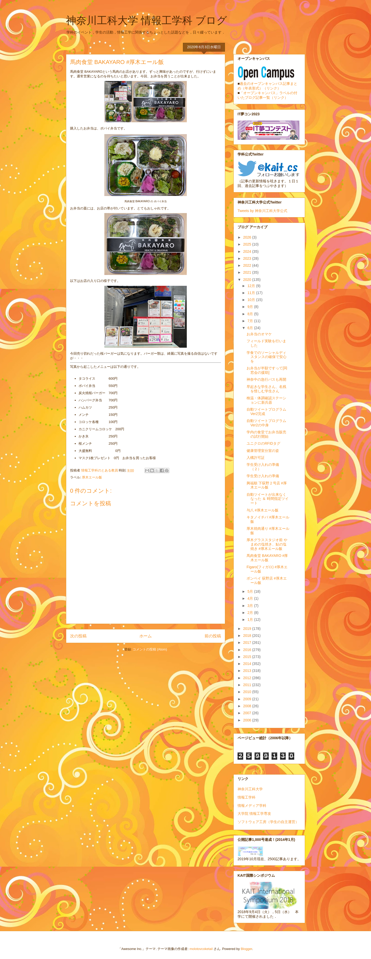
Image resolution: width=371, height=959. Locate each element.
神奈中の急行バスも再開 (266, 379)
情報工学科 (247, 797)
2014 (247, 664)
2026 (247, 237)
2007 (247, 713)
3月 (250, 606)
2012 (247, 678)
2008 (247, 706)
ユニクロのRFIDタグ (263, 443)
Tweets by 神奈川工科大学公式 (262, 211)
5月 (250, 591)
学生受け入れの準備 (263, 476)
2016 (247, 650)
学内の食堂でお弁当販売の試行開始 (266, 434)
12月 (251, 286)
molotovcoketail (201, 949)
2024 (247, 251)
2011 (247, 685)
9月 (250, 307)
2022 (247, 265)
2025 (247, 244)
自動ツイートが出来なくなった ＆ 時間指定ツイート (268, 498)
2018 (247, 635)
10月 (251, 300)
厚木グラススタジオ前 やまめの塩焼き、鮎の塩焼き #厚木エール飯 (267, 544)
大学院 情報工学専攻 (254, 813)
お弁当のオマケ (259, 334)
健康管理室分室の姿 (263, 451)
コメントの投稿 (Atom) (150, 649)
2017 (247, 642)
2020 (247, 280)
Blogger (246, 949)
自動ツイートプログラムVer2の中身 (266, 423)
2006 (247, 720)
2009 (247, 699)
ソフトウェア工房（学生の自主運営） (268, 822)
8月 (250, 314)
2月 (250, 613)
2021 (247, 272)
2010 (247, 692)
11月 (251, 293)
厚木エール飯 (92, 477)
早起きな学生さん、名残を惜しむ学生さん (266, 389)
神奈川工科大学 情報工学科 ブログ (146, 20)
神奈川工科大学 (250, 789)
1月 (250, 619)
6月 (250, 328)
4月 (250, 598)
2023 (247, 258)
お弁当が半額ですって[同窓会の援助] (267, 370)
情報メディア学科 (252, 805)
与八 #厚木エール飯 (263, 510)
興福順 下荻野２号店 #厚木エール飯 (267, 485)
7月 (250, 321)
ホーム (145, 636)
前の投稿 (213, 636)
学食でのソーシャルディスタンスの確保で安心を (266, 357)
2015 (247, 657)
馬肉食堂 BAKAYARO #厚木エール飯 (267, 558)
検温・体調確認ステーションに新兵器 (266, 400)
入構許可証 (256, 458)
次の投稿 (78, 636)
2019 (247, 629)
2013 (247, 671)
